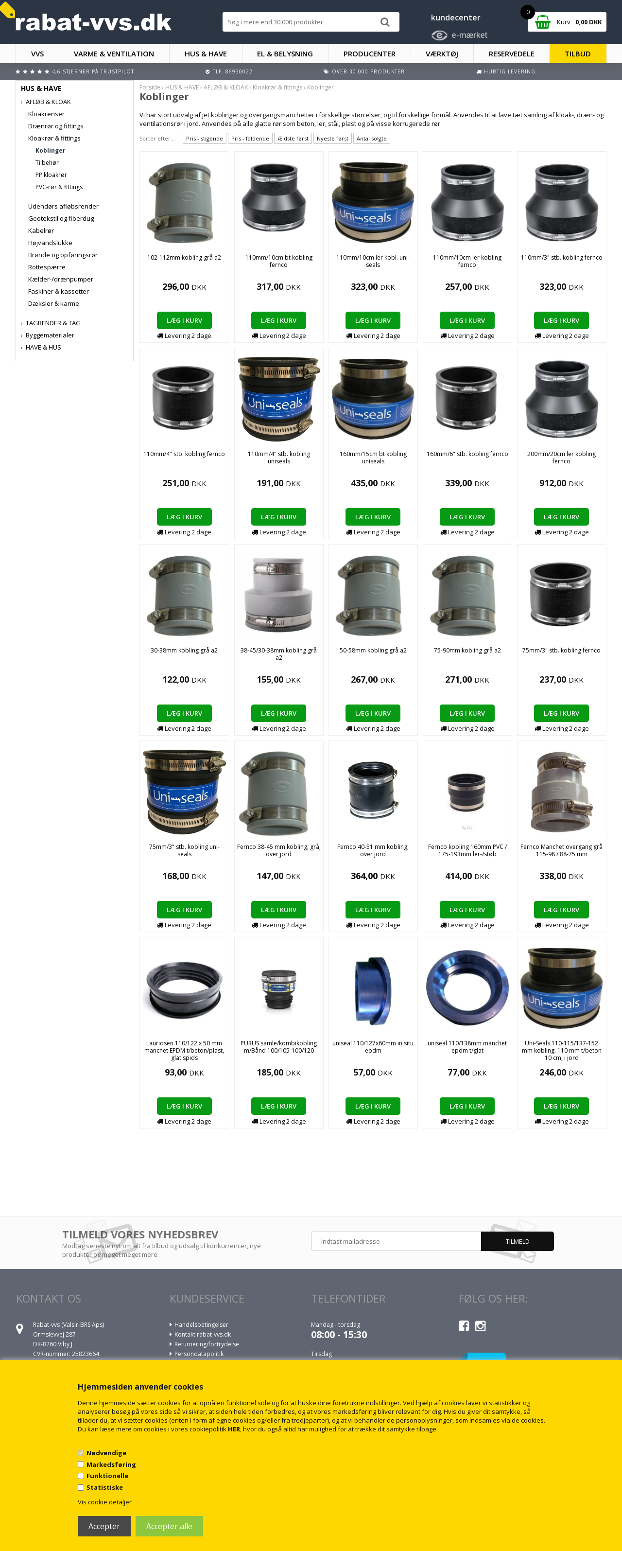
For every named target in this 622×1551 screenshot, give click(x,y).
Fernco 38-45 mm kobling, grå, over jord (279, 850)
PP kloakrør (51, 175)
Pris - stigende (204, 138)
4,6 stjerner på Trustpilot (93, 71)
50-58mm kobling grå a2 (373, 650)
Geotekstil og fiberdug (61, 218)
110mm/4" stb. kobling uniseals (279, 457)
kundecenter (456, 17)
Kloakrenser (46, 113)
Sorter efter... (157, 138)
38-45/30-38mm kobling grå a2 (279, 654)
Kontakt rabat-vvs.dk (202, 1334)
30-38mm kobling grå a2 (184, 650)
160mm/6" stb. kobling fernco (467, 454)
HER (234, 1429)
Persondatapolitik (199, 1354)
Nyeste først (332, 138)
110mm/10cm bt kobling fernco (278, 261)
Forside (149, 87)
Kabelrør (41, 230)
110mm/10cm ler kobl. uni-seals (373, 261)
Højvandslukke (50, 242)
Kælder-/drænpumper (60, 279)
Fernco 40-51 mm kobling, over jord (373, 850)
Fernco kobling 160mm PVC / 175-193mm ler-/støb (467, 850)
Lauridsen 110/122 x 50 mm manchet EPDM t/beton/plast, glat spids (184, 1050)
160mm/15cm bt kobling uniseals (373, 457)
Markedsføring (111, 1464)
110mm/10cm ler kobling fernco (467, 261)
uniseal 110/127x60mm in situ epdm (373, 1047)
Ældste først (293, 138)
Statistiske (104, 1487)
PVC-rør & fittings (59, 187)
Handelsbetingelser (201, 1325)
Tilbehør (47, 163)
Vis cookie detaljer (105, 1502)
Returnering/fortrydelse (206, 1344)
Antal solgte (372, 138)
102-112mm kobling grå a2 (184, 257)
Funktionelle (107, 1475)
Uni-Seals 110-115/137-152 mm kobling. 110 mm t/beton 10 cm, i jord (562, 1050)
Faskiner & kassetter (58, 291)
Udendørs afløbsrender (63, 206)
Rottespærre (47, 267)
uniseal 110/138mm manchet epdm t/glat (467, 1047)
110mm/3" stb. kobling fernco (562, 257)
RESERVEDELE (512, 53)
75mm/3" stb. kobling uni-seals (184, 850)
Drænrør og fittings (56, 126)
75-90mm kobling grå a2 (467, 650)
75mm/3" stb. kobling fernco (561, 650)
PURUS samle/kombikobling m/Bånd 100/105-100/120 (279, 1047)
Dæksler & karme (53, 303)
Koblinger (50, 150)
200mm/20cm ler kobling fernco (561, 457)
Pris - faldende (250, 138)
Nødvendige (106, 1452)
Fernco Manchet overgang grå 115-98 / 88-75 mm (561, 850)
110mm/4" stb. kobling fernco (184, 454)
